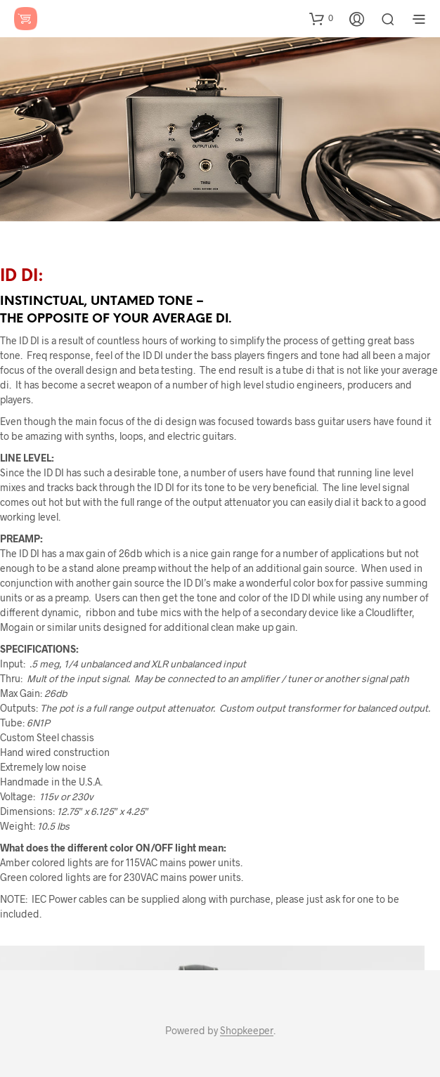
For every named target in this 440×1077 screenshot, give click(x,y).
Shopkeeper (246, 1030)
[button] (321, 18)
